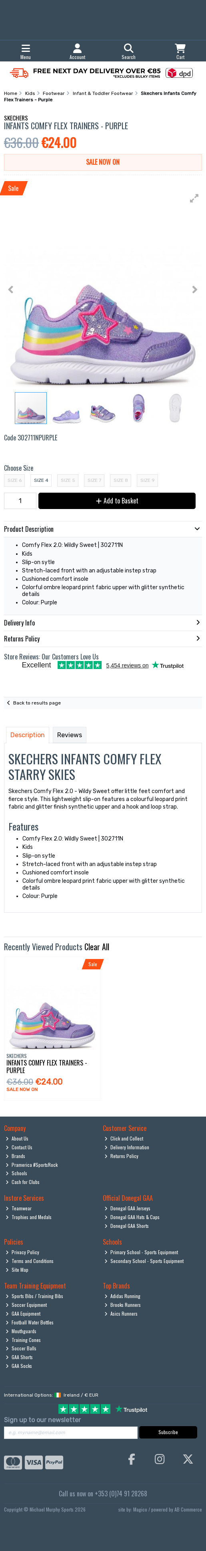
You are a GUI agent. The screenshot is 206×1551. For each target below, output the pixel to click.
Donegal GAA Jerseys (127, 1208)
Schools (16, 1173)
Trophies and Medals (29, 1217)
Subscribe (168, 1432)
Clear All (96, 947)
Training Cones (23, 1339)
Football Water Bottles (30, 1322)
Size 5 (68, 480)
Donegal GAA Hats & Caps (132, 1217)
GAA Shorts (19, 1357)
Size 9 (147, 480)
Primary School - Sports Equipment (141, 1252)
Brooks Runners (122, 1304)
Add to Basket (117, 500)
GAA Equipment (23, 1313)
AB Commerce (188, 1509)
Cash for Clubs (23, 1181)
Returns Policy (121, 1155)
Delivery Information (126, 1147)
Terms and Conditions (30, 1260)
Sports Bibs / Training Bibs (34, 1295)
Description (27, 735)
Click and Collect (123, 1138)
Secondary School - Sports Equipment (144, 1260)
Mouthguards (21, 1331)
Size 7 (94, 480)
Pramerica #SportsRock (32, 1164)
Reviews (69, 735)
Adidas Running (122, 1295)
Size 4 (41, 480)
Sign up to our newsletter (42, 1420)
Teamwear (19, 1208)
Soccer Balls (21, 1348)
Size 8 (121, 480)
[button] (194, 198)
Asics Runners (121, 1313)
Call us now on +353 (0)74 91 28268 (103, 1493)
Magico (140, 1509)
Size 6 (15, 480)
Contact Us (19, 1147)
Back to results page (37, 703)
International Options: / (51, 1395)
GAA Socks (19, 1365)
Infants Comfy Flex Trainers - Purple (46, 1066)
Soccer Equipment (26, 1304)
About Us (17, 1138)
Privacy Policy (22, 1252)
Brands (15, 1155)
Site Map (17, 1269)
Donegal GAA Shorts (126, 1225)
